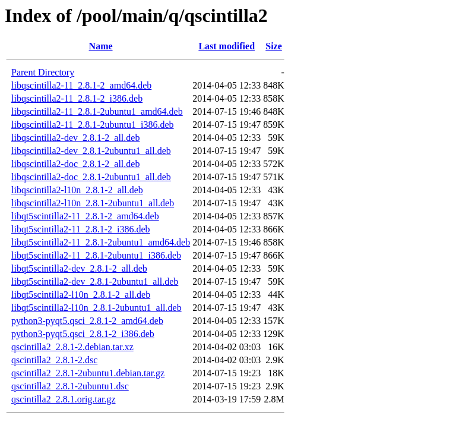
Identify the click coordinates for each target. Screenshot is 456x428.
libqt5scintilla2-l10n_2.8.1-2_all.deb (80, 294)
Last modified (226, 46)
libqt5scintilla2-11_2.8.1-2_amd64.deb (85, 216)
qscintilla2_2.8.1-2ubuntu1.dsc (70, 386)
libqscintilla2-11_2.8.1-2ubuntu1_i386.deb (92, 124)
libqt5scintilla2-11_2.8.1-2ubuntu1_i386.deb (96, 255)
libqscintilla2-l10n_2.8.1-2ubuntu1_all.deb (92, 203)
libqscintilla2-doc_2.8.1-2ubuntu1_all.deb (91, 177)
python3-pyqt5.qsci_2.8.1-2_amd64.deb (87, 321)
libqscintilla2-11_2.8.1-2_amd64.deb (81, 85)
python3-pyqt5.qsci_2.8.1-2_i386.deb (82, 334)
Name (101, 46)
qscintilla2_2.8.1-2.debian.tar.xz (72, 347)
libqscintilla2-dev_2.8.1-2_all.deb (75, 138)
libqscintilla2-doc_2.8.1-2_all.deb (75, 164)
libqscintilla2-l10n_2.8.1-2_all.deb (77, 190)
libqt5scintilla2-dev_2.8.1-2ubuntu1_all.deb (94, 281)
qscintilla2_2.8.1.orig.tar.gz (63, 399)
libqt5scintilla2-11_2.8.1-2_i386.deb (80, 229)
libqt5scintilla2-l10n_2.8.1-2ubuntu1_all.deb (96, 308)
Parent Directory (42, 72)
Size (273, 46)
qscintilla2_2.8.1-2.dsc (54, 360)
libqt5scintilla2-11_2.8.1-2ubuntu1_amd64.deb (100, 242)
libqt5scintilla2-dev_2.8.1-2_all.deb (79, 268)
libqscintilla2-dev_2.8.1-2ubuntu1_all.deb (91, 151)
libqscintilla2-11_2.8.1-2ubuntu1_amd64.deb (97, 111)
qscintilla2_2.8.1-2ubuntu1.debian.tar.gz (87, 373)
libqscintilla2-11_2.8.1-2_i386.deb (76, 98)
